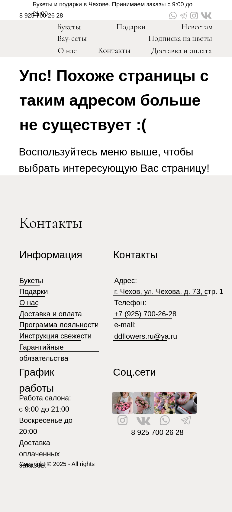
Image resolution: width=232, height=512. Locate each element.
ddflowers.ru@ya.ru (145, 336)
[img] (34, 36)
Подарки (131, 27)
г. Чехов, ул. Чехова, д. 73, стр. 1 (168, 291)
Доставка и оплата (181, 51)
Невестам (197, 27)
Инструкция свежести (55, 336)
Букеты (69, 26)
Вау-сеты (72, 38)
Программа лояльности (59, 325)
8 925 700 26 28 (157, 432)
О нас (67, 51)
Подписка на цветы (180, 38)
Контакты (114, 50)
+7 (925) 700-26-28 (145, 314)
